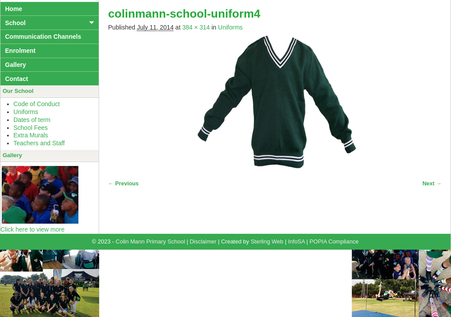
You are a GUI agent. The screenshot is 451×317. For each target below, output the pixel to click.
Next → (431, 184)
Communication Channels (43, 36)
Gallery (15, 64)
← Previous (123, 184)
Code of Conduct (37, 103)
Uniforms (230, 27)
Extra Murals (31, 135)
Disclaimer (203, 241)
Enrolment (20, 50)
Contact (16, 78)
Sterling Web (267, 241)
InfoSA (296, 241)
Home (13, 8)
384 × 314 (196, 27)
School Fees (31, 127)
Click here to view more (32, 229)
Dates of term (32, 119)
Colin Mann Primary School (150, 241)
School (15, 22)
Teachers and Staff (39, 143)
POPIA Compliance (334, 241)
